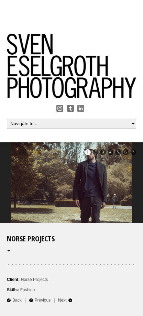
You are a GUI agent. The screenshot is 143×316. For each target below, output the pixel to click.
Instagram (59, 108)
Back (17, 300)
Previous (43, 300)
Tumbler (70, 108)
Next (62, 300)
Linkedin (80, 108)
